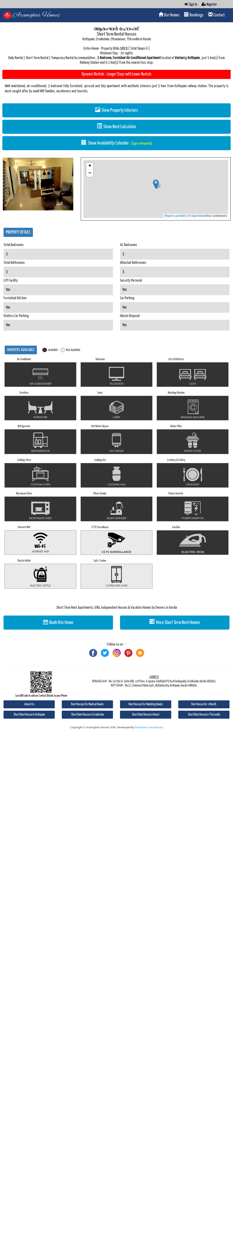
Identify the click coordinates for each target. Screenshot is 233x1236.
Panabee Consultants (149, 727)
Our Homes (169, 14)
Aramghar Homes (36, 15)
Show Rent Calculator (116, 126)
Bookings (193, 14)
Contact (216, 14)
